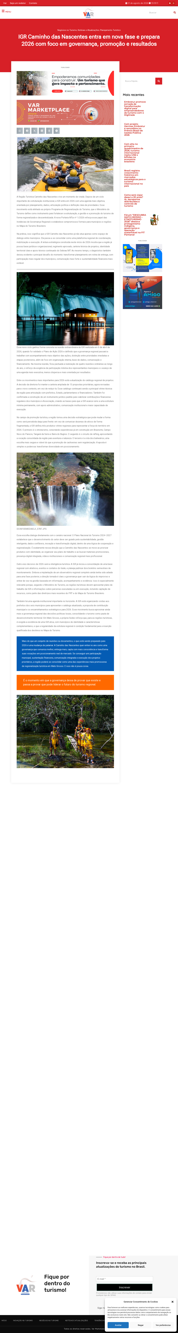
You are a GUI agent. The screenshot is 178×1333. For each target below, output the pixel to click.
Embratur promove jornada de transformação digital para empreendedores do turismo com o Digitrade (135, 108)
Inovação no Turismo (23, 1320)
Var (5, 3)
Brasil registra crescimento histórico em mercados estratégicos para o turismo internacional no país (135, 178)
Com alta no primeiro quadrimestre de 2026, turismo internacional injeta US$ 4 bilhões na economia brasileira (133, 153)
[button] (172, 1301)
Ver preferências (163, 1325)
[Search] (174, 12)
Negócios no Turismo (67, 30)
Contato (33, 3)
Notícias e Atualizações (88, 30)
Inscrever (124, 1287)
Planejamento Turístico (110, 30)
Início (4, 1320)
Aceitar (118, 1325)
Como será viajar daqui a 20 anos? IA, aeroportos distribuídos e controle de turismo (133, 200)
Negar (140, 1325)
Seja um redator (18, 3)
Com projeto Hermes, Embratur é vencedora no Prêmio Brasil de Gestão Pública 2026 (134, 129)
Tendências (99, 1320)
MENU (8, 11)
